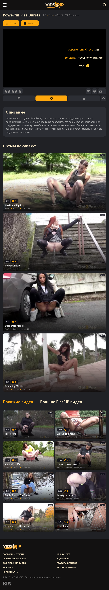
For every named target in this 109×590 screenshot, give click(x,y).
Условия (8, 567)
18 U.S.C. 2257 (63, 554)
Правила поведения (14, 558)
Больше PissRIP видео (61, 401)
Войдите (69, 57)
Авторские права (66, 567)
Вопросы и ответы (13, 554)
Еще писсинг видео (14, 563)
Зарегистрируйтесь (80, 49)
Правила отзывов (67, 563)
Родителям (63, 558)
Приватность (10, 572)
